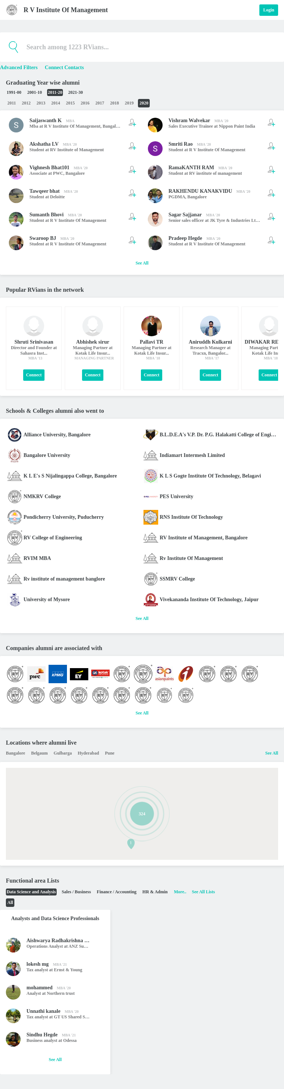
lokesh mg (37, 964)
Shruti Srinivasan (33, 342)
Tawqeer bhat (44, 191)
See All (142, 263)
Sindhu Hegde (41, 1034)
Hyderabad (88, 753)
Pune (109, 753)
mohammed (39, 987)
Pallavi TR (151, 342)
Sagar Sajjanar (185, 214)
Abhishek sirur (92, 342)
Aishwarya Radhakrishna (54, 940)
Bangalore (112, 126)
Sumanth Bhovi (46, 214)
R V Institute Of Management (66, 10)
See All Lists (203, 891)
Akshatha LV (43, 144)
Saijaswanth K (45, 120)
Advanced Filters (19, 67)
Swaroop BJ (42, 238)
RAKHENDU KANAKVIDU (200, 191)
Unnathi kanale (43, 1011)
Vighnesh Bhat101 (49, 167)
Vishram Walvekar (189, 120)
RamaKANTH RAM (191, 167)
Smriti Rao (180, 144)
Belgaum (39, 753)
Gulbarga (63, 753)
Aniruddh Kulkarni (210, 342)
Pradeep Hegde (185, 238)
